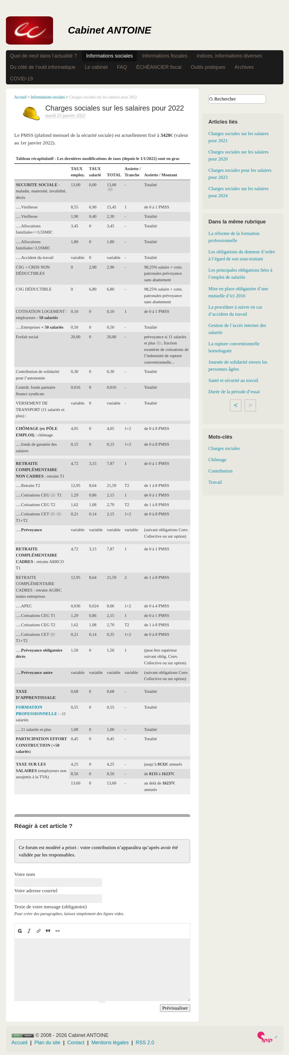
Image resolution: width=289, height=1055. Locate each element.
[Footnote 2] (159, 343)
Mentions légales (110, 1042)
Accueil (20, 97)
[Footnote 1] (110, 189)
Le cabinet (96, 67)
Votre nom (24, 874)
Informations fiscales (164, 56)
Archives (244, 67)
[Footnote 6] (53, 634)
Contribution (220, 471)
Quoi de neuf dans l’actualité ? (43, 56)
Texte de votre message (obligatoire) (50, 906)
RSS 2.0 (145, 1042)
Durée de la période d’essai (234, 391)
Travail (215, 482)
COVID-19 (21, 79)
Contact (76, 1042)
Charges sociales (224, 448)
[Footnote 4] (53, 514)
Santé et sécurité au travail (233, 380)
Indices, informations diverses (229, 56)
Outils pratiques (208, 67)
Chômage (217, 459)
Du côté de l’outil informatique (43, 67)
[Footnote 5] (59, 514)
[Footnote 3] (53, 495)
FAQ (122, 67)
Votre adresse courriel (36, 890)
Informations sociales (109, 56)
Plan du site (47, 1042)
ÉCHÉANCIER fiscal (158, 67)
